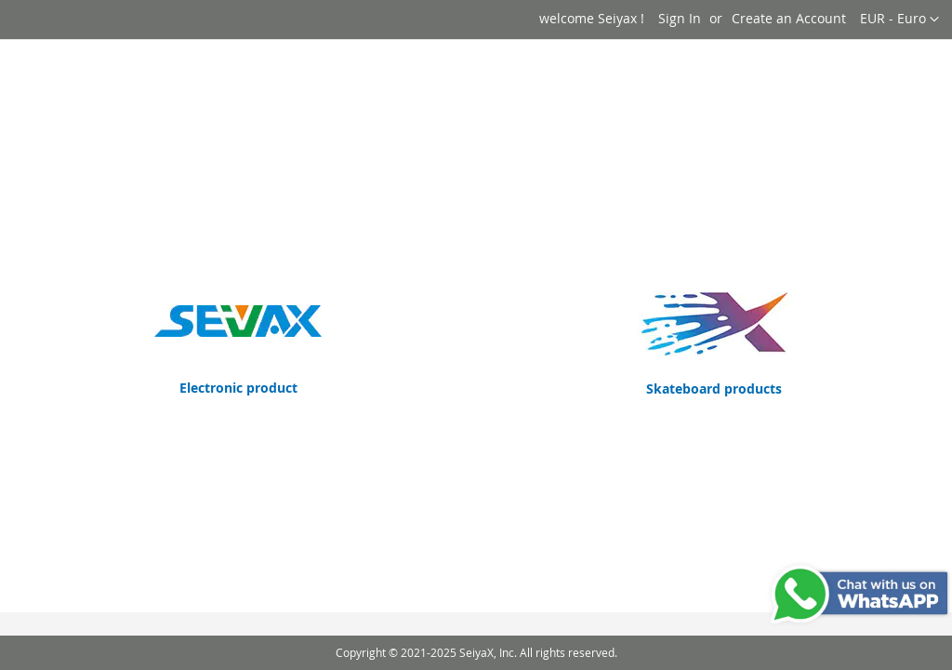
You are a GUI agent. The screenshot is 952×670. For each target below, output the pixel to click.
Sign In (679, 18)
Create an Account (789, 18)
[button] (899, 19)
